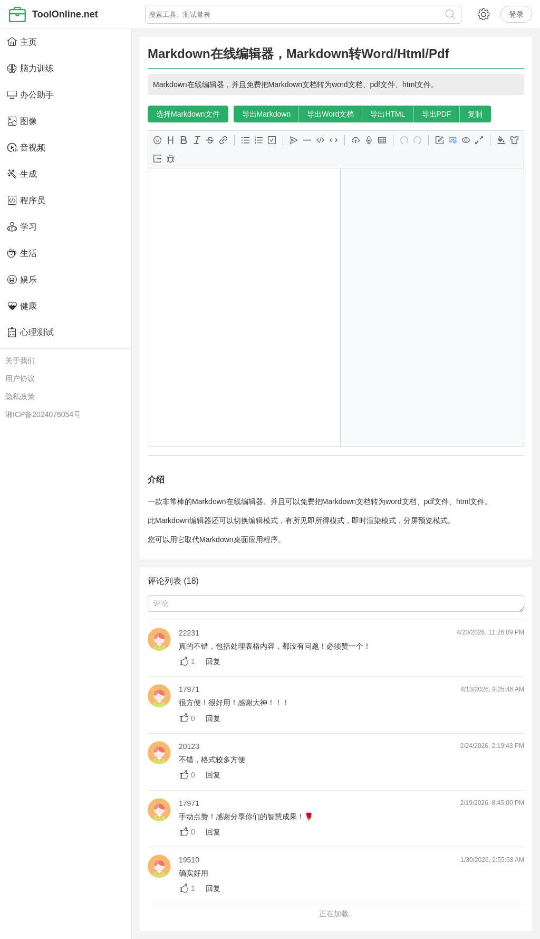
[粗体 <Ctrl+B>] (183, 140)
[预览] (465, 140)
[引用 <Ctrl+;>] (294, 140)
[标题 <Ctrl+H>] (170, 140)
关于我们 (20, 360)
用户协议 (20, 378)
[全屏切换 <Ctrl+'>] (479, 140)
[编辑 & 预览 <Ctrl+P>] (452, 140)
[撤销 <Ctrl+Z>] (404, 140)
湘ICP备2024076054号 (43, 414)
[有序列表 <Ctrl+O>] (258, 140)
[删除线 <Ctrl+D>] (210, 140)
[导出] (157, 158)
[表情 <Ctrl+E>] (157, 140)
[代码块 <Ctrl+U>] (320, 140)
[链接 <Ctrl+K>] (223, 140)
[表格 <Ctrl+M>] (382, 140)
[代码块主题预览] (501, 140)
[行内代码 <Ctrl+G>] (333, 140)
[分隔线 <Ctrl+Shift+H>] (307, 140)
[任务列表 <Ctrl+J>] (271, 140)
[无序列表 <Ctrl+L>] (245, 140)
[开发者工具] (170, 158)
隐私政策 (20, 396)
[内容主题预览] (514, 140)
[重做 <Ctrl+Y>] (417, 140)
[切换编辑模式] (439, 140)
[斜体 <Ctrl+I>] (197, 140)
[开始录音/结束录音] (368, 140)
